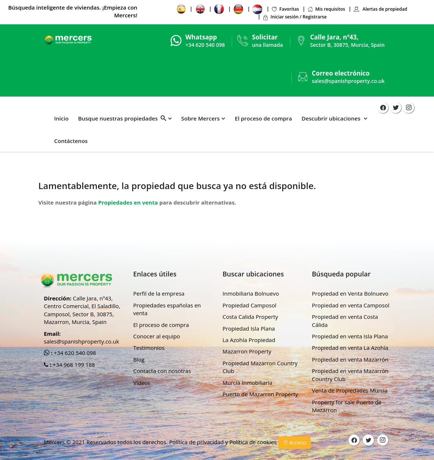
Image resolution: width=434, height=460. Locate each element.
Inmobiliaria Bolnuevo (251, 293)
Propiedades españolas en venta (167, 309)
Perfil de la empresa (159, 293)
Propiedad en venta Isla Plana (350, 336)
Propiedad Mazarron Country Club (260, 366)
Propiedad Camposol (249, 305)
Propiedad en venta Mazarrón (350, 359)
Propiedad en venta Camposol (350, 305)
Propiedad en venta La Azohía (350, 347)
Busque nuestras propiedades (122, 118)
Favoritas (285, 9)
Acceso (294, 442)
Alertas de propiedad (380, 9)
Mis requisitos (326, 9)
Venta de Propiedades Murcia (350, 390)
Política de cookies (253, 442)
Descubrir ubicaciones (332, 118)
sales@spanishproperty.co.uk (348, 80)
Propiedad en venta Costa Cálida (345, 320)
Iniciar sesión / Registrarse (294, 17)
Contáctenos (71, 140)
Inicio (61, 118)
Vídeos (142, 382)
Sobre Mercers (200, 118)
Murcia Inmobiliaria (247, 382)
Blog (139, 359)
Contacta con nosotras (162, 370)
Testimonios (149, 347)
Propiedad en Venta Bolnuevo (350, 293)
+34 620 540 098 (74, 352)
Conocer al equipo (156, 336)
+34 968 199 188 (73, 364)
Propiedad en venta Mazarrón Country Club (350, 374)
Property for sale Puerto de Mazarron (347, 406)
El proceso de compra (263, 118)
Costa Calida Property (250, 316)
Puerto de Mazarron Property (260, 394)
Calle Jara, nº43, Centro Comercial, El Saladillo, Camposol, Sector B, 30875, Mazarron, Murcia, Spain (82, 310)
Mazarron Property (247, 351)
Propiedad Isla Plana (249, 328)
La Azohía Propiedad (249, 340)
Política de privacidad (197, 442)
